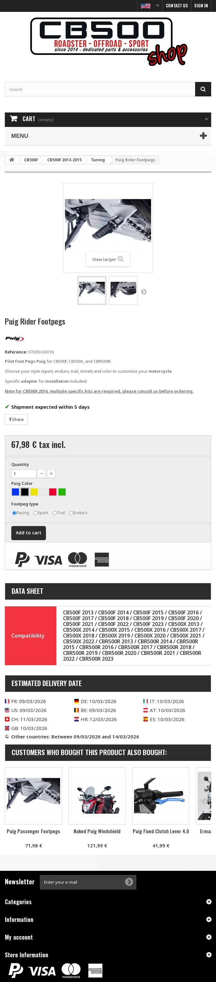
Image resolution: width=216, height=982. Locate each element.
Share (16, 419)
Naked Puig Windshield (97, 831)
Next (143, 291)
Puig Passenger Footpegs (33, 831)
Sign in (201, 5)
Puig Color (22, 483)
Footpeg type (25, 504)
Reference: (16, 352)
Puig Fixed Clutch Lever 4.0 (161, 831)
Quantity (20, 464)
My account (19, 937)
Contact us (177, 5)
